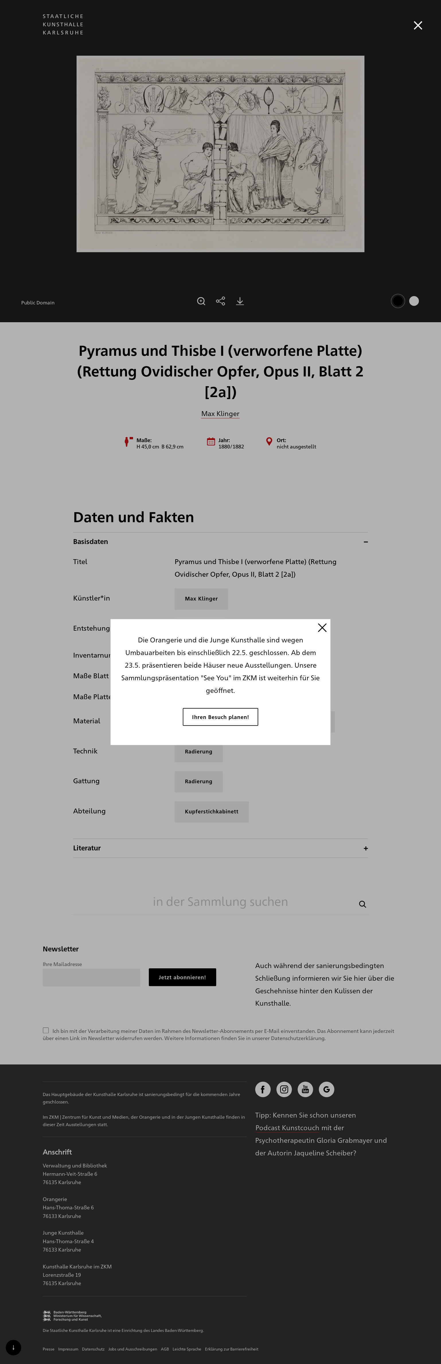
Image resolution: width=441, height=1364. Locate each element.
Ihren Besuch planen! (220, 716)
